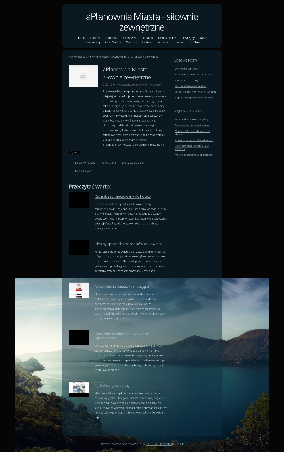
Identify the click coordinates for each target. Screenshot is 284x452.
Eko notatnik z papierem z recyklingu (192, 119)
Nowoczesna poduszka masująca (122, 286)
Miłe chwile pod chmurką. (187, 80)
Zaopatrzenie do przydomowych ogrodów (194, 97)
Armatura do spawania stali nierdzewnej (193, 154)
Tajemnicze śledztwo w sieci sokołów (192, 125)
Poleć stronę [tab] (108, 162)
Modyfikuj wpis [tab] (83, 171)
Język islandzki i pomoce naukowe (190, 86)
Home (72, 56)
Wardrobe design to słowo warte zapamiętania (122, 335)
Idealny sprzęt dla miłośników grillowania (128, 243)
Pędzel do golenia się (112, 385)
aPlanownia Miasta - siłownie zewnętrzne (142, 21)
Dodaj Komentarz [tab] (85, 162)
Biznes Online (86, 56)
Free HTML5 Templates (159, 443)
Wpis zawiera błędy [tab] (133, 162)
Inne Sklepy (102, 56)
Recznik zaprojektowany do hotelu (123, 196)
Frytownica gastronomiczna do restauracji (194, 74)
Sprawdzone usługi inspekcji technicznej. (194, 140)
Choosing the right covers (187, 68)
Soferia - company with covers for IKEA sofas (195, 91)
